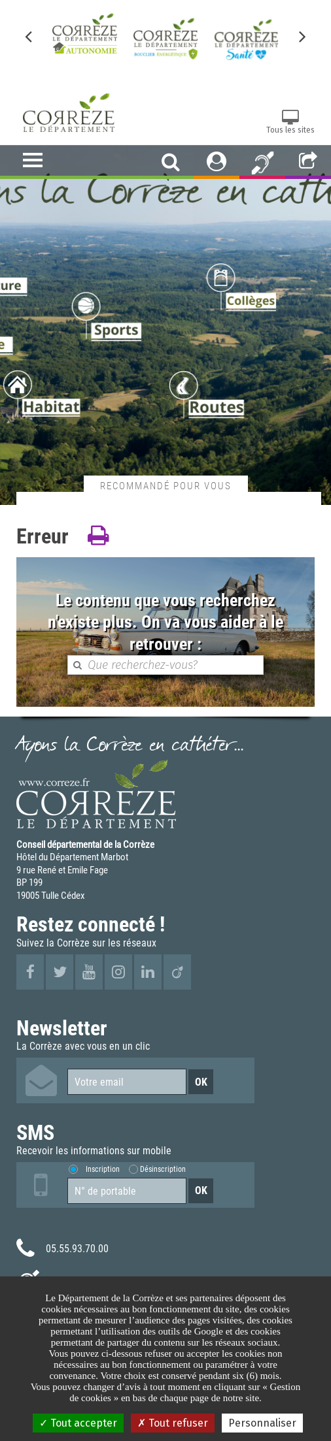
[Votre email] (126, 1082)
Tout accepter (78, 1423)
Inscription (103, 1169)
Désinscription (163, 1169)
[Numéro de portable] (126, 1191)
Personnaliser (262, 1423)
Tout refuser (172, 1423)
